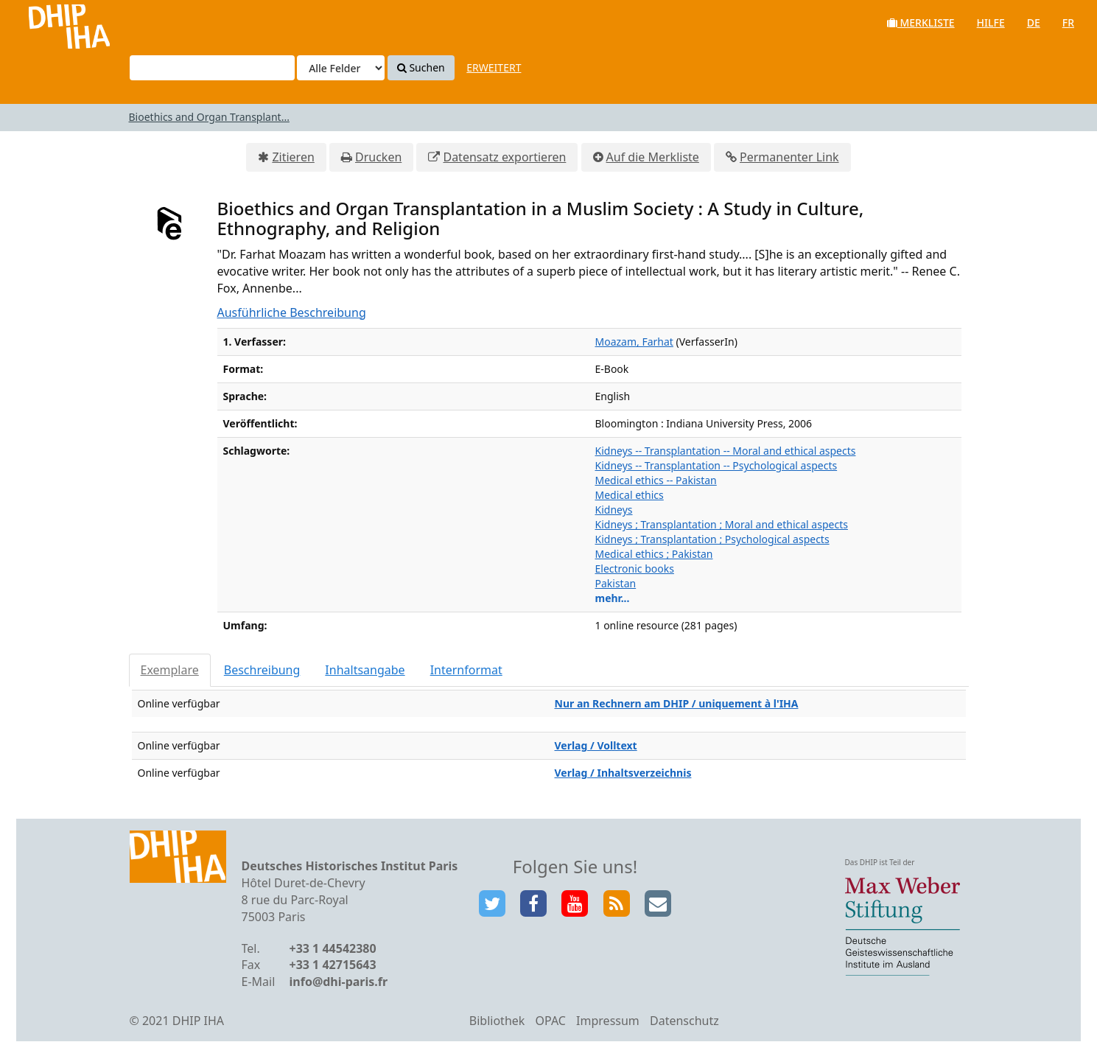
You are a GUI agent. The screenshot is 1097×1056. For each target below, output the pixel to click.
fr (1068, 22)
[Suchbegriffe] (212, 67)
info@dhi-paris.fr (339, 981)
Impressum (607, 1021)
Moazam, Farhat (634, 342)
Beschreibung (262, 670)
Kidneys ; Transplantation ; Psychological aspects (712, 539)
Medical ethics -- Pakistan (656, 480)
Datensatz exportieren (504, 157)
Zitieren (293, 157)
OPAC (551, 1021)
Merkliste (921, 22)
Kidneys (614, 510)
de (1033, 22)
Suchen (421, 67)
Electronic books (634, 569)
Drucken (378, 157)
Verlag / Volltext (596, 745)
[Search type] (341, 67)
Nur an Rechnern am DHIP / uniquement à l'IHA (677, 703)
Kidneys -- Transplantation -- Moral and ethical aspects (725, 451)
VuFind (50, 22)
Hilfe (991, 22)
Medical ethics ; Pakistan (654, 554)
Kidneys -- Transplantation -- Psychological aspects (716, 465)
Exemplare (170, 670)
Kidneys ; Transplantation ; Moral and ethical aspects (721, 524)
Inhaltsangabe (364, 670)
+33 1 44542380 (333, 948)
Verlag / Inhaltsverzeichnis (623, 773)
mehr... (612, 598)
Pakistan (616, 583)
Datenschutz (684, 1021)
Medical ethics (629, 495)
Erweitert (493, 67)
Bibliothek (497, 1021)
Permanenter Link (789, 157)
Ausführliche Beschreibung (291, 312)
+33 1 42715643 (333, 965)
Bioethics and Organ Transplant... (209, 117)
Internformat (466, 670)
